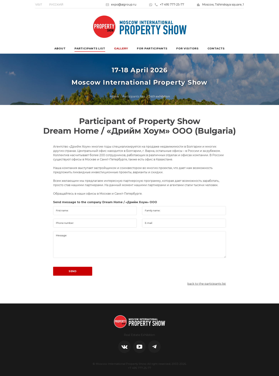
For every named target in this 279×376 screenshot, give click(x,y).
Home (114, 96)
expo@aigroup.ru (123, 4)
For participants (152, 48)
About (60, 48)
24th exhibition (159, 96)
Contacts (216, 48)
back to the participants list (206, 283)
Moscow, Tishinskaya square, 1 (223, 4)
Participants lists (133, 96)
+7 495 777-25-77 (169, 4)
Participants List (90, 48)
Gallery (121, 48)
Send (73, 271)
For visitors (187, 48)
